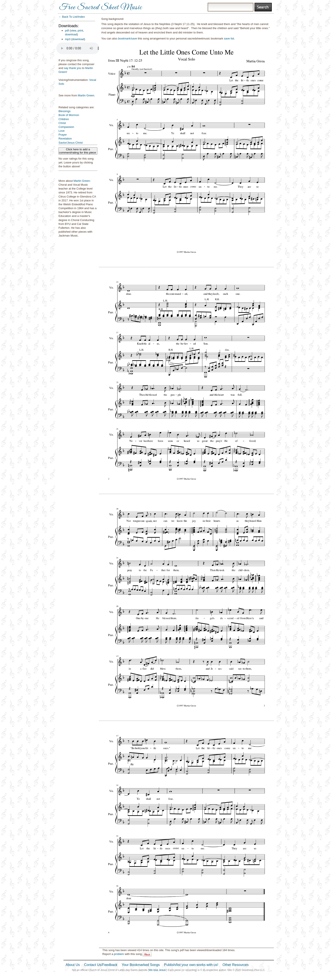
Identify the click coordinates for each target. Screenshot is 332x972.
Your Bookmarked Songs (141, 965)
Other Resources (236, 965)
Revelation (65, 138)
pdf (67, 30)
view (73, 30)
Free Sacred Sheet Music (100, 8)
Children (63, 119)
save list (229, 38)
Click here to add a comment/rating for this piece (78, 151)
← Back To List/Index (71, 16)
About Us (73, 965)
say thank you (72, 68)
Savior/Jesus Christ (70, 142)
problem (119, 954)
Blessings (64, 111)
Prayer (62, 134)
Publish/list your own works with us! (191, 965)
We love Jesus (157, 970)
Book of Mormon (68, 115)
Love (61, 130)
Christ (62, 123)
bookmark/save (127, 38)
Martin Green (86, 95)
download (71, 34)
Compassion (66, 127)
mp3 (67, 39)
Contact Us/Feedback (100, 965)
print (80, 30)
